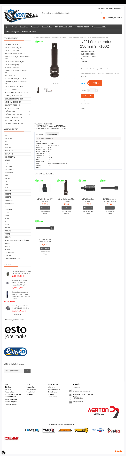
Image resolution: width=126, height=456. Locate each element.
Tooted (14, 27)
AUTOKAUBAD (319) (12, 65)
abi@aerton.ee (78, 402)
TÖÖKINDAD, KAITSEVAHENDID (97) (16, 82)
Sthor (7, 249)
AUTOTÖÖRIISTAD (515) (13, 48)
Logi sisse (101, 8)
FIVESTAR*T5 (9, 169)
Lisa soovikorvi (85, 104)
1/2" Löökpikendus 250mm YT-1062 (98, 37)
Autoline (8, 138)
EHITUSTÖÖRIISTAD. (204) (14, 99)
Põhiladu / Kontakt (29, 32)
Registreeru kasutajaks (113, 8)
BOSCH (7, 142)
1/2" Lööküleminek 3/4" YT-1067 (45, 200)
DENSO (7, 160)
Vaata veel (17, 315)
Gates (7, 182)
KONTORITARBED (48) (12, 105)
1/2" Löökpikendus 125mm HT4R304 (109, 200)
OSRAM (7, 225)
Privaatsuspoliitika (99, 27)
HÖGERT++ (9, 197)
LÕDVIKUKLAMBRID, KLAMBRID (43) (16, 71)
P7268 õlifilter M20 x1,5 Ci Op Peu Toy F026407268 (21, 272)
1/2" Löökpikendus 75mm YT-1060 (66, 200)
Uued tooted (30, 392)
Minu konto (51, 387)
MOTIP (7, 219)
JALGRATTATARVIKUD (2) (13, 117)
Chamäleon (9, 151)
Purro (7, 234)
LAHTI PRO (8, 209)
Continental (10, 157)
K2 (6, 206)
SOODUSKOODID (82, 27)
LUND (7, 215)
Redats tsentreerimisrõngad (17, 240)
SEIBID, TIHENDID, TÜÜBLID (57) (16, 79)
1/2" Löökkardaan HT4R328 (88, 200)
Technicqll (9, 252)
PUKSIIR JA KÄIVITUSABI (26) (15, 54)
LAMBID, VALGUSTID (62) (13, 96)
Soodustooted (31, 389)
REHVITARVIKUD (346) (12, 68)
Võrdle (83, 108)
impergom (9, 200)
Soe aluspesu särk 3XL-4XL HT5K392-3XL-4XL (20, 307)
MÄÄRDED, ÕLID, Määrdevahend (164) (17, 57)
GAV (6, 185)
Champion (9, 154)
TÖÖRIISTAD (43, 37)
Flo (6, 175)
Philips (7, 228)
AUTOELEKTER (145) (12, 51)
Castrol (8, 148)
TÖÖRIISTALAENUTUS (63, 27)
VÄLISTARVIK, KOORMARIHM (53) (16, 93)
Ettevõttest (24, 27)
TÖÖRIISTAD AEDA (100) (13, 114)
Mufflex (8, 222)
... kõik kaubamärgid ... (14, 259)
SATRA (7, 243)
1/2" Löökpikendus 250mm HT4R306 (45, 240)
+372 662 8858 (78, 398)
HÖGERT (8, 191)
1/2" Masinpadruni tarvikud (78, 37)
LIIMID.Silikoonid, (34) (13, 102)
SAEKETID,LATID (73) (12, 90)
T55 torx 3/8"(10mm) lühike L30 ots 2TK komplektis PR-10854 (19, 283)
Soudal (8, 246)
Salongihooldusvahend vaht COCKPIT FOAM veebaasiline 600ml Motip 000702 (21, 295)
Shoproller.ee (118, 451)
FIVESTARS (9, 172)
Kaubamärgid (30, 387)
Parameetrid (52, 134)
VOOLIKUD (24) (10, 76)
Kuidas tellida (47, 27)
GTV (6, 188)
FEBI (6, 163)
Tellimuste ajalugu (54, 389)
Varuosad (35, 27)
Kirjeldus (39, 134)
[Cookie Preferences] (3, 452)
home (36, 37)
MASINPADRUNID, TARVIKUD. (58, 37)
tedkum (8, 255)
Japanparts (9, 203)
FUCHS (7, 178)
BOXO (7, 145)
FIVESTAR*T (9, 166)
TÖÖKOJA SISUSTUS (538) (14, 87)
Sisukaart (29, 394)
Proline (8, 231)
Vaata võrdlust (52, 397)
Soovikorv (51, 394)
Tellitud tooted (52, 392)
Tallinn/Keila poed (12, 32)
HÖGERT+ (8, 194)
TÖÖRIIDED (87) (10, 111)
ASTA (6, 135)
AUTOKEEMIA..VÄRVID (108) (14, 62)
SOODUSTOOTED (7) (12, 120)
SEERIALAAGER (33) (12, 108)
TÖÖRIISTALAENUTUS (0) (14, 123)
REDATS (8, 237)
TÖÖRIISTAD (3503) (11, 44)
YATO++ (92, 56)
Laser (7, 212)
